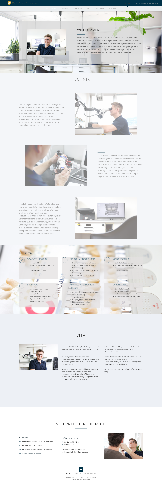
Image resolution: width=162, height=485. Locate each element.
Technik (65, 9)
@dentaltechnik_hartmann (31, 454)
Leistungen (77, 9)
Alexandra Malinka (83, 480)
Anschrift (100, 9)
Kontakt (112, 9)
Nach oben (81, 469)
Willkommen (51, 9)
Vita (89, 9)
